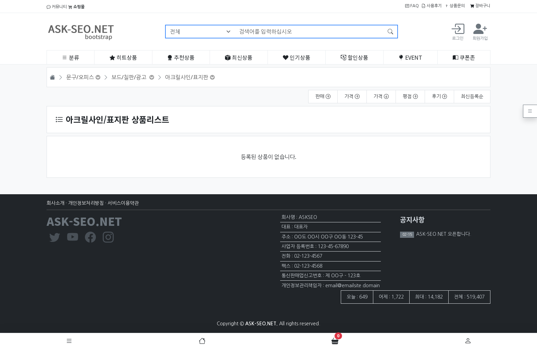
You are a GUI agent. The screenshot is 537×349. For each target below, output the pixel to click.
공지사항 (412, 219)
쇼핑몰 (76, 7)
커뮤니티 (57, 7)
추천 (181, 57)
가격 (352, 96)
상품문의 (455, 6)
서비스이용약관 (123, 203)
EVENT (410, 57)
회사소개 (55, 203)
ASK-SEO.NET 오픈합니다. (443, 234)
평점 (410, 96)
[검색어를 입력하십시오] (309, 31)
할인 (354, 57)
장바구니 (480, 6)
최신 (238, 57)
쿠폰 (464, 57)
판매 (322, 96)
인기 (296, 57)
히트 (123, 57)
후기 (439, 96)
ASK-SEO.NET (84, 221)
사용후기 (432, 6)
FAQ (412, 6)
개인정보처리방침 (86, 203)
